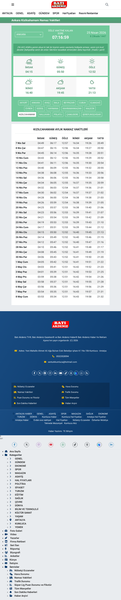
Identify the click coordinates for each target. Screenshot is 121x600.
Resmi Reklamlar (88, 13)
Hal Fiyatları (69, 13)
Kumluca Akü (70, 423)
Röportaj (12, 548)
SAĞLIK (88, 413)
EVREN (29, 108)
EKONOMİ (101, 413)
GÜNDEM (44, 13)
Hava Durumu (70, 386)
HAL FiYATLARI (21, 480)
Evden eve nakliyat (40, 420)
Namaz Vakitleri (23, 392)
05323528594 (62, 356)
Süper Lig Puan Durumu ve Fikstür (31, 584)
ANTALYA (7, 13)
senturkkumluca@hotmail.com (62, 362)
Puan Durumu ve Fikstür (27, 397)
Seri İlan (12, 545)
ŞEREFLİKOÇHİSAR (92, 114)
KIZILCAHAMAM (27, 114)
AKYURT (23, 102)
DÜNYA (32, 417)
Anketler (12, 556)
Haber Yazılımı (55, 431)
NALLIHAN (44, 114)
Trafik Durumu (70, 392)
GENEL (20, 13)
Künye (11, 559)
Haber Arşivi (69, 403)
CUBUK (82, 102)
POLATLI (58, 114)
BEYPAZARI (69, 102)
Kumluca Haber (48, 417)
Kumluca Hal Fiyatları (70, 417)
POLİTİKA (18, 483)
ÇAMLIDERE (72, 114)
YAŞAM (16, 516)
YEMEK (16, 527)
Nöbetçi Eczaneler (24, 386)
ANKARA (36, 102)
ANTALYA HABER (22, 413)
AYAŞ (47, 102)
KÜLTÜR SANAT (21, 512)
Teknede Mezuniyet (53, 423)
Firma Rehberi (15, 541)
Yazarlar (12, 538)
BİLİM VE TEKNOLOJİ (24, 509)
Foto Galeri (13, 530)
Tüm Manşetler (70, 397)
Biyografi (12, 552)
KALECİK (90, 108)
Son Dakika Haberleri (25, 403)
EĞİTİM (16, 494)
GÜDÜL (40, 108)
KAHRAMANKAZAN (72, 108)
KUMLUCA (18, 523)
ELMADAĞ (95, 102)
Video (11, 534)
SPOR (56, 13)
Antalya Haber (20, 420)
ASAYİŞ (31, 13)
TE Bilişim (68, 431)
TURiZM (19, 417)
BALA (56, 102)
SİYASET (17, 487)
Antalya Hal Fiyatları (95, 417)
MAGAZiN (74, 413)
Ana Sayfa (12, 451)
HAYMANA (53, 108)
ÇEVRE (16, 502)
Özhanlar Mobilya (100, 420)
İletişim (11, 563)
